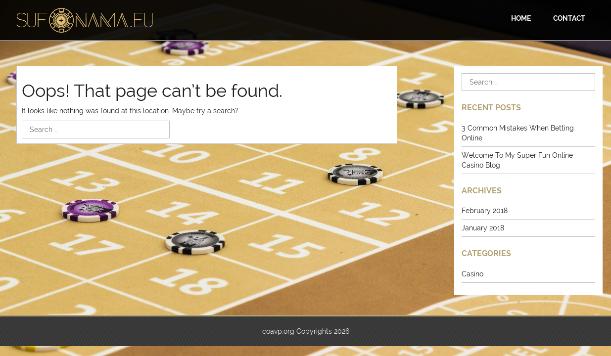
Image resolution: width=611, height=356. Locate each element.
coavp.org (278, 331)
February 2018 (485, 211)
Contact (569, 18)
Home (521, 18)
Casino (472, 274)
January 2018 (483, 228)
